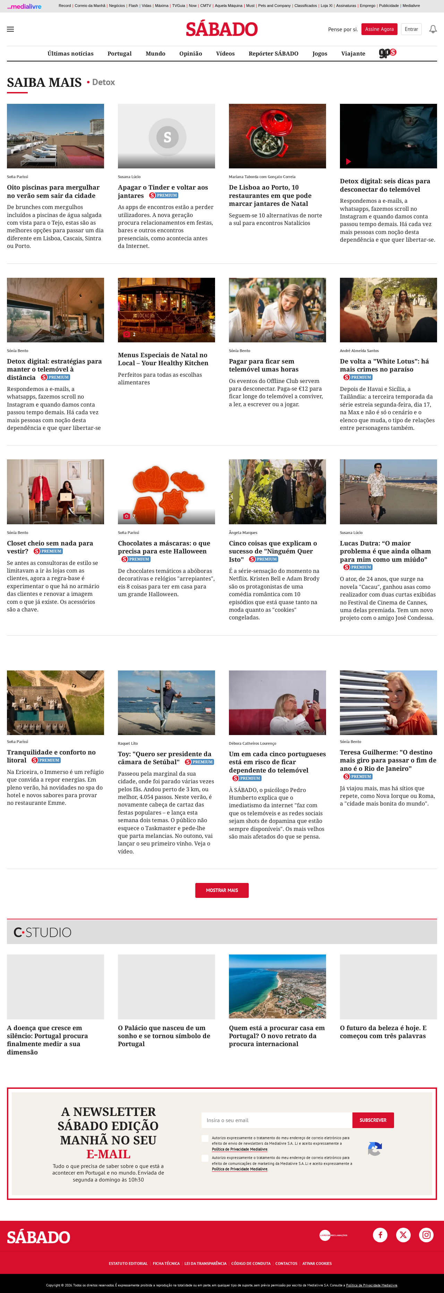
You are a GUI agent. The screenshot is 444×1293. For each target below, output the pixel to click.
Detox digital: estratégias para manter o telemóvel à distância (54, 369)
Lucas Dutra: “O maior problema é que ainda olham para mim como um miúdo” (385, 551)
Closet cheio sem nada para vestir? (50, 547)
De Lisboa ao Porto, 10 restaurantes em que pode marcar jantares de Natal (270, 195)
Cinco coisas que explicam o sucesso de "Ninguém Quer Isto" (273, 551)
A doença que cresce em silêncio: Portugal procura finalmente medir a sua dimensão (47, 1040)
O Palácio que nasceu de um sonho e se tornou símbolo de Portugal (164, 1036)
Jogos (320, 53)
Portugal (120, 53)
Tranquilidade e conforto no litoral (51, 756)
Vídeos (225, 53)
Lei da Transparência (206, 1263)
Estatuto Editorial (128, 1263)
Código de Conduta (251, 1263)
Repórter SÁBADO (274, 53)
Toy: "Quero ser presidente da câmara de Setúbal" (165, 758)
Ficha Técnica (166, 1263)
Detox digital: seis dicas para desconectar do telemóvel (385, 185)
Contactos (286, 1263)
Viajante (353, 53)
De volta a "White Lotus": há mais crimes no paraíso (384, 365)
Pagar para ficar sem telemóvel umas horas (264, 365)
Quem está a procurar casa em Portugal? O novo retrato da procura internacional (277, 1036)
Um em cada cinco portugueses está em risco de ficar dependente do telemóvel (277, 762)
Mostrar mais (222, 890)
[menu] (10, 29)
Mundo (155, 53)
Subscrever (373, 1120)
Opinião (190, 53)
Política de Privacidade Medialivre (239, 1149)
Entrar (411, 29)
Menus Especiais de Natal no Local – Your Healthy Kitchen (163, 359)
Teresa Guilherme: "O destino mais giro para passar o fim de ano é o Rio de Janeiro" (388, 760)
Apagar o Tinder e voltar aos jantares (163, 191)
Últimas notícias (71, 53)
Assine (379, 29)
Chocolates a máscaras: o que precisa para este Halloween (164, 547)
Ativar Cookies (317, 1263)
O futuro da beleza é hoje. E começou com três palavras (383, 1032)
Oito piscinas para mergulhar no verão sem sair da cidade (53, 191)
